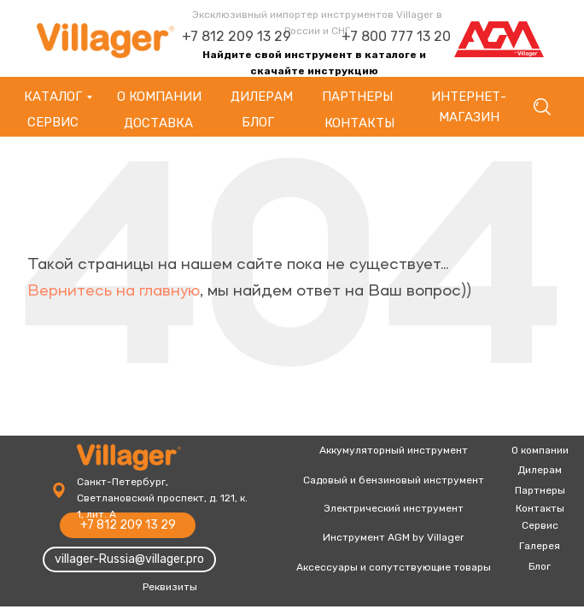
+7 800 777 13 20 (396, 36)
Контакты (359, 123)
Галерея (539, 546)
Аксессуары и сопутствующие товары (393, 567)
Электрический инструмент (394, 508)
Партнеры (540, 490)
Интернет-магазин (468, 106)
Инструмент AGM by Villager (393, 537)
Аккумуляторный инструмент (393, 450)
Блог (258, 122)
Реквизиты (170, 587)
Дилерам (262, 96)
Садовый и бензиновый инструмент (393, 480)
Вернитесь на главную (113, 291)
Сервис (53, 122)
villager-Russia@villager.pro (129, 559)
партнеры (357, 96)
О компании (159, 96)
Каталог (53, 96)
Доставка (158, 123)
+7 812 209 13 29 (236, 36)
